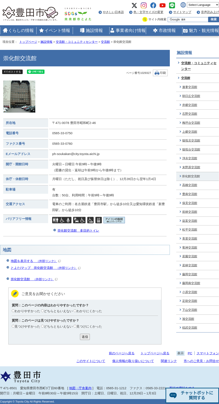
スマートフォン (208, 353)
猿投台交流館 (191, 149)
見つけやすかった (27, 326)
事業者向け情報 (131, 30)
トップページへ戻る (155, 353)
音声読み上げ (210, 12)
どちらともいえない (58, 311)
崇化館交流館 (34, 279)
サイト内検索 (157, 19)
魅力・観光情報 (204, 30)
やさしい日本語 (113, 12)
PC (190, 353)
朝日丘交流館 (191, 96)
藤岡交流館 (189, 274)
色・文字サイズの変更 (148, 12)
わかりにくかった (89, 311)
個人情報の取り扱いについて (133, 361)
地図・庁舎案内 (80, 388)
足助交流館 (189, 301)
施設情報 (94, 30)
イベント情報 (57, 30)
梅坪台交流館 (191, 122)
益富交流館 (189, 220)
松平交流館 (189, 229)
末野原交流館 (191, 167)
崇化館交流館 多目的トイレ (78, 230)
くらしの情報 (21, 30)
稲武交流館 (189, 327)
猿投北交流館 (191, 140)
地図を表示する (36, 261)
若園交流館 (189, 256)
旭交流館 (188, 319)
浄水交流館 (189, 158)
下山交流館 (189, 310)
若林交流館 (189, 265)
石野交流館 (189, 113)
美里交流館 (189, 238)
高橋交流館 (189, 185)
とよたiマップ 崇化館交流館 (46, 268)
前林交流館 (189, 211)
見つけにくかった (89, 326)
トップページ (28, 41)
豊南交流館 (189, 194)
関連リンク (169, 361)
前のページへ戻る (122, 353)
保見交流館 (189, 203)
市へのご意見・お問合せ (201, 361)
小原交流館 (189, 292)
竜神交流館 (189, 247)
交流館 (105, 41)
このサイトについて (90, 361)
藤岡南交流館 (191, 283)
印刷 (163, 73)
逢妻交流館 (189, 87)
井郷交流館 (189, 105)
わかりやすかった (27, 311)
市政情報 (167, 30)
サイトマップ (182, 12)
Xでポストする (12, 71)
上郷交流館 (189, 131)
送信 (85, 336)
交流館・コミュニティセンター (77, 41)
